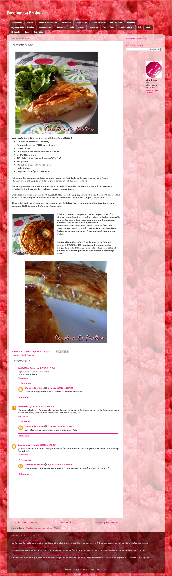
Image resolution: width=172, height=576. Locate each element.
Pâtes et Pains (108, 27)
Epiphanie (131, 22)
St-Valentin (15, 32)
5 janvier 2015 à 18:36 (42, 368)
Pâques (81, 27)
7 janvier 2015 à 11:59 (60, 465)
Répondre (23, 378)
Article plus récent (24, 522)
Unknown (23, 406)
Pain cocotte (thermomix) (24, 540)
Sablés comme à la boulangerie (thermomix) (34, 548)
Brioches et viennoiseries (48, 22)
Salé (139, 27)
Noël (72, 27)
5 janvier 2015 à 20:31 (60, 388)
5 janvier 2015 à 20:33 (61, 426)
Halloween (61, 27)
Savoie (148, 27)
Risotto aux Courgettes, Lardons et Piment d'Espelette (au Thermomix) (48, 555)
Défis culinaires (116, 22)
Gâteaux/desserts (45, 27)
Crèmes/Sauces (81, 22)
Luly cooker (24, 445)
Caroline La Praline (25, 13)
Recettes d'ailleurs (126, 27)
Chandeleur (66, 22)
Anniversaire (17, 22)
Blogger (104, 569)
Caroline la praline (34, 388)
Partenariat (93, 27)
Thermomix (38, 32)
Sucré (27, 32)
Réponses (26, 383)
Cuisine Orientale (99, 22)
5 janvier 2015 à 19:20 (41, 406)
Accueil (66, 522)
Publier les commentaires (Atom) (43, 528)
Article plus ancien (107, 522)
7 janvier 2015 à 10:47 (43, 445)
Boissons (30, 22)
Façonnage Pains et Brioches (22, 27)
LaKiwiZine (23, 368)
